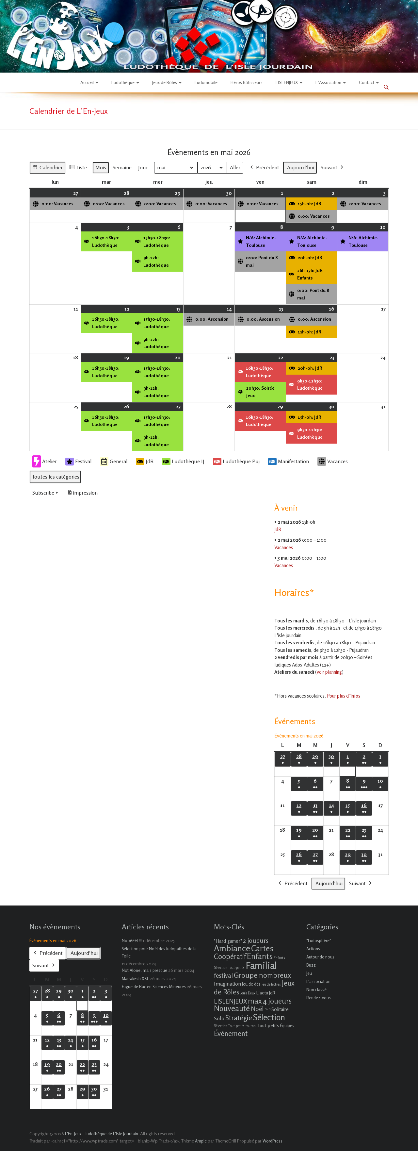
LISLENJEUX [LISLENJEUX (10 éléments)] (230, 1001)
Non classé (316, 989)
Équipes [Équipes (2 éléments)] (287, 1025)
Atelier (44, 462)
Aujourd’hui (300, 167)
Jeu (309, 973)
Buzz (311, 965)
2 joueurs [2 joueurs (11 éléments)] (255, 940)
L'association (318, 981)
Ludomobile (206, 82)
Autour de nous (320, 956)
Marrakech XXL (135, 978)
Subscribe (45, 493)
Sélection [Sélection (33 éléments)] (269, 1017)
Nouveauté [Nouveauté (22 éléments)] (232, 1008)
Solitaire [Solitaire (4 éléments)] (280, 1009)
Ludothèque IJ (183, 461)
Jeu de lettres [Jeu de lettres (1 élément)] (271, 984)
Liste (78, 168)
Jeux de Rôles (164, 82)
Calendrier (47, 168)
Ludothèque (123, 82)
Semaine (122, 167)
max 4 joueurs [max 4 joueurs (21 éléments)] (270, 1000)
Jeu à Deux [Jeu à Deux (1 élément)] (247, 993)
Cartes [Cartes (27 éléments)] (262, 948)
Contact (366, 82)
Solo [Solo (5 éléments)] (219, 1018)
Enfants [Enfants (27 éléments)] (260, 956)
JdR (144, 461)
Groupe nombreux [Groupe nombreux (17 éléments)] (262, 975)
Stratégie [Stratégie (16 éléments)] (238, 1017)
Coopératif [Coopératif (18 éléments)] (230, 956)
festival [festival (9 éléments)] (223, 975)
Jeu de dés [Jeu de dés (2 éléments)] (251, 984)
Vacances (332, 461)
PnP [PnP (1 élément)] (267, 1010)
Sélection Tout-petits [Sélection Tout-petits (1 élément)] (229, 1026)
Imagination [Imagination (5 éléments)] (227, 983)
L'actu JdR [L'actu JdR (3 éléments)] (265, 992)
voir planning (329, 672)
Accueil (87, 82)
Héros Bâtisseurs (247, 82)
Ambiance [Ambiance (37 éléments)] (232, 948)
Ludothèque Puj (236, 461)
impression (82, 494)
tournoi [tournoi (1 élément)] (251, 1026)
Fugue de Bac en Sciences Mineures (154, 986)
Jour (143, 167)
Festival (78, 461)
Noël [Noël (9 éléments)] (257, 1008)
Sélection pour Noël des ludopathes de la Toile (159, 952)
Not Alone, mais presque (144, 970)
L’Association (328, 82)
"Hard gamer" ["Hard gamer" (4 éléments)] (228, 941)
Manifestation (288, 461)
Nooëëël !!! (132, 940)
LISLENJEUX (287, 82)
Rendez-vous (318, 997)
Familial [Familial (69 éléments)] (261, 965)
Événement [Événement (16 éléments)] (231, 1033)
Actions (313, 948)
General (113, 461)
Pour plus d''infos (343, 696)
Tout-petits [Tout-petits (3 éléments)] (268, 1025)
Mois (100, 167)
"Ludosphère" (318, 940)
